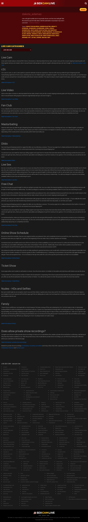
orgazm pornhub (61, 485)
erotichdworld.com (79, 449)
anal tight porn (22, 458)
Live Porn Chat (42, 385)
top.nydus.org (78, 434)
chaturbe (40, 434)
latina (33, 37)
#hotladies (35, 30)
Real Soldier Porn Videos (80, 456)
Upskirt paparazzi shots (80, 408)
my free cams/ (25, 373)
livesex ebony (45, 438)
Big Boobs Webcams (46, 442)
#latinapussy (52, 30)
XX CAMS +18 (81, 369)
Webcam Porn (77, 392)
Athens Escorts (42, 432)
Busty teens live (71, 420)
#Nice (40, 34)
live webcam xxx (46, 454)
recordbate (38, 346)
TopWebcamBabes (79, 411)
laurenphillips (6, 395)
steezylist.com (63, 440)
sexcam (44, 37)
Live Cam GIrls (49, 501)
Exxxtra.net (23, 477)
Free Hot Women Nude (81, 430)
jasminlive (5, 440)
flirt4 (75, 493)
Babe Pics (5, 434)
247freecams (44, 411)
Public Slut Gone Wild (31, 392)
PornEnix (76, 387)
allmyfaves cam (25, 434)
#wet (57, 35)
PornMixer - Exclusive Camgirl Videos (77, 418)
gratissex (28, 395)
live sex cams (6, 482)
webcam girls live (7, 454)
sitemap (52, 392)
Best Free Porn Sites (75, 465)
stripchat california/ (64, 442)
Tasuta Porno (25, 428)
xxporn (5, 422)
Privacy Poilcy (6, 390)
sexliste (24, 491)
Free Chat (9, 225)
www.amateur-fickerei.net (57, 390)
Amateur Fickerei (60, 406)
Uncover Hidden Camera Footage (29, 482)
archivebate (25, 346)
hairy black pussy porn (61, 426)
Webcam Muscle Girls (9, 442)
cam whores (6, 489)
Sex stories (77, 454)
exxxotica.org (24, 505)
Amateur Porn (7, 383)
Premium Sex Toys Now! (80, 399)
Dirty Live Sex (53, 399)
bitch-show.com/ (49, 499)
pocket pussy (6, 499)
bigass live (60, 454)
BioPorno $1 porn (62, 381)
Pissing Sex (61, 385)
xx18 (4, 501)
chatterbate (44, 444)
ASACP (44, 515)
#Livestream (26, 32)
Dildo (8, 160)
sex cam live (26, 470)
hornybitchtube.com (8, 485)
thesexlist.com (59, 369)
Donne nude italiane (8, 426)
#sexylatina (26, 35)
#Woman (25, 37)
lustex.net (60, 456)
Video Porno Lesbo (26, 499)
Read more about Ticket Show (10, 281)
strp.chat (24, 438)
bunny (42, 489)
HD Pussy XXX (82, 373)
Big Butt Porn (22, 452)
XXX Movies (77, 383)
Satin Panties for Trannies (28, 371)
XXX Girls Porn (63, 444)
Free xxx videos (78, 406)
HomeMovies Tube (62, 458)
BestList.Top (6, 387)
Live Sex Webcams (8, 430)
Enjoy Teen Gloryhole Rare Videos (64, 367)
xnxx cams (42, 465)
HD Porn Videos (59, 432)
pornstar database (37, 418)
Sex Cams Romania (44, 470)
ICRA (48, 515)
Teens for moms (82, 367)
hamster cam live (25, 475)
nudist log (6, 463)
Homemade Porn (7, 487)
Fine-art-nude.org (79, 485)
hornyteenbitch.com (8, 446)
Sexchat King (24, 501)
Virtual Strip (59, 408)
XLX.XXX (76, 397)
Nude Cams (43, 485)
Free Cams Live (26, 440)
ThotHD (79, 440)
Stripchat (11, 348)
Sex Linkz (76, 379)
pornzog (5, 493)
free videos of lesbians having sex (78, 499)
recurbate (32, 346)
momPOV (5, 428)
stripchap (5, 375)
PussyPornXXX (61, 452)
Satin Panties (48, 497)
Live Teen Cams (71, 473)
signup (83, 9)
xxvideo (34, 420)
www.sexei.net (26, 485)
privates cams (24, 479)
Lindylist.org (77, 395)
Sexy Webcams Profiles (80, 385)
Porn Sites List (54, 397)
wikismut (25, 463)
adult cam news (27, 468)
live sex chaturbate (8, 381)
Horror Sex (26, 461)
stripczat (43, 408)
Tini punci (5, 470)
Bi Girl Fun (40, 387)
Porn (22, 473)
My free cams (20, 348)
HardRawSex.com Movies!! (33, 397)
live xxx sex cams (54, 395)
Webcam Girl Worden (54, 414)
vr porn (5, 367)
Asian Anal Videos (43, 430)
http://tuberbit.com (45, 371)
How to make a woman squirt (52, 505)
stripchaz (42, 487)
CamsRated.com (61, 487)
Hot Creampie (25, 444)
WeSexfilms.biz (7, 497)
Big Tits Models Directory (9, 468)
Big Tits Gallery (7, 385)
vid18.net (43, 404)
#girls (51, 28)
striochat (40, 426)
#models (35, 34)
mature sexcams (7, 473)
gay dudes (77, 381)
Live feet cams (78, 432)
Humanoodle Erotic (82, 446)
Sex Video (6, 399)
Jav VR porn (58, 375)
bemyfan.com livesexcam (10, 369)
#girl (47, 28)
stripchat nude (77, 458)
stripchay (24, 487)
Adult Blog (79, 438)
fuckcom (23, 385)
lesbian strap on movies (62, 411)
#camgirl (25, 28)
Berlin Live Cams (7, 416)
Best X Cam (22, 456)
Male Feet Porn (51, 479)
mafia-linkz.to (42, 468)
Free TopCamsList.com (44, 381)
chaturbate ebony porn (80, 489)
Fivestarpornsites (79, 404)
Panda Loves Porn (8, 505)
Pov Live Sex (24, 375)
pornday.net (81, 375)
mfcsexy (57, 373)
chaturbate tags (26, 446)
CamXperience (71, 416)
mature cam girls (7, 418)
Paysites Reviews (27, 465)
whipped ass (6, 456)
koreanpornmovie (46, 446)
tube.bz (28, 399)
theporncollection (60, 434)
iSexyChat (6, 397)
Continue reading (34, 23)
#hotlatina (43, 30)
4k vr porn (60, 387)
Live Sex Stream (61, 491)
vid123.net (79, 444)
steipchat (72, 463)
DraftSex (77, 428)
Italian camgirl (50, 473)
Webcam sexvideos (22, 422)
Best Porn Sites (71, 422)
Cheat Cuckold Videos (28, 406)
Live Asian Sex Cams (8, 411)
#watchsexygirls (49, 35)
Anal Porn (59, 470)
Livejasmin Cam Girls (72, 479)
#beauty (54, 26)
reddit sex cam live (46, 458)
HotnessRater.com (27, 408)
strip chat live (6, 408)
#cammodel (41, 28)
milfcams (60, 383)
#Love (24, 34)
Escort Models (25, 432)
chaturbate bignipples (80, 390)
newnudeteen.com (24, 454)
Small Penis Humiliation (9, 392)
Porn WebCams (44, 491)
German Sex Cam (60, 402)
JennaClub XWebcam (9, 461)
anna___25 (24, 383)
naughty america (27, 402)
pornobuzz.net (79, 426)
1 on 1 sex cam (24, 379)
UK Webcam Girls (26, 426)
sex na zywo (25, 430)
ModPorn (40, 379)
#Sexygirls (55, 34)
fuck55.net (20, 418)
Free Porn (42, 369)
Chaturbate (4, 348)
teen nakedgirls (44, 373)
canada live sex (30, 390)
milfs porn (77, 491)
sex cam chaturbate (75, 468)
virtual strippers (7, 379)
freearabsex (52, 422)
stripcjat (19, 420)
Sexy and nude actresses (55, 420)
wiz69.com (6, 432)
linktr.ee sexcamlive (27, 493)
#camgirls (32, 28)
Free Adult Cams (59, 430)
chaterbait (59, 465)
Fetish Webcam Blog (8, 444)
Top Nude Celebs (7, 420)
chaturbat (80, 371)
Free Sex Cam (61, 379)
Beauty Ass (6, 438)
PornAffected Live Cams (29, 404)
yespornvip (24, 381)
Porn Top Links (42, 428)
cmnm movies (36, 422)
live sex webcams (25, 387)
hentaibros (6, 452)
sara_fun (23, 503)
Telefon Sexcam (43, 463)
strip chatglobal (45, 406)
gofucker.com (20, 416)
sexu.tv (5, 402)
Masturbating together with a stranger (77, 477)
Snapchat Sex (48, 503)
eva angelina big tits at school (29, 497)
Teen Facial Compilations (9, 406)
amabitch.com (7, 465)
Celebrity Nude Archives (28, 442)
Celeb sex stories (8, 449)
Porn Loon (42, 375)
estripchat (6, 503)
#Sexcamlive (47, 34)
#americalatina (45, 26)
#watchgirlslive (37, 35)
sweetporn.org (45, 440)
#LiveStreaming (47, 32)
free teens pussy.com (38, 416)
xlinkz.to (43, 402)
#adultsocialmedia (32, 26)
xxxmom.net (70, 414)
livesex (38, 37)
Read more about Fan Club (9, 116)
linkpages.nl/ (77, 487)
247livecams (72, 497)
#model (28, 34)
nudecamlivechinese (52, 477)
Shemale (51, 418)
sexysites (76, 402)
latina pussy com (7, 414)
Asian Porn (59, 461)
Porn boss (6, 479)
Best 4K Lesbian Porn (52, 482)
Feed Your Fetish (27, 411)
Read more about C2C (8, 82)
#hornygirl (26, 30)
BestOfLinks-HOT (44, 493)
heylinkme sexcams (75, 470)
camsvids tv (6, 371)
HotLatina (44, 449)
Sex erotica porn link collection (78, 461)
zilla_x (18, 414)
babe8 (59, 493)
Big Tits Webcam (42, 383)
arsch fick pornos (7, 491)
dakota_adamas (32, 14)
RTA (40, 515)
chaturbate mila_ (71, 482)
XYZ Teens (60, 489)
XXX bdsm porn (7, 458)
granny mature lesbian (61, 371)
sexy (48, 37)
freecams (51, 416)
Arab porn (24, 367)
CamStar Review (63, 438)
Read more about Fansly (8, 323)
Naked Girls (58, 428)
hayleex (44, 452)
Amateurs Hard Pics (8, 404)
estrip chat (58, 404)
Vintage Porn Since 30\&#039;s (27, 449)
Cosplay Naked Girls (45, 367)
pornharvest (24, 369)
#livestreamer (36, 32)
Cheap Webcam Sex (79, 452)
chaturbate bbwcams (38, 414)
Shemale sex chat (8, 373)
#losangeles (57, 32)
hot (29, 37)
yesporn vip (59, 463)
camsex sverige (43, 461)
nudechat (61, 446)
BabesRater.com (81, 442)
